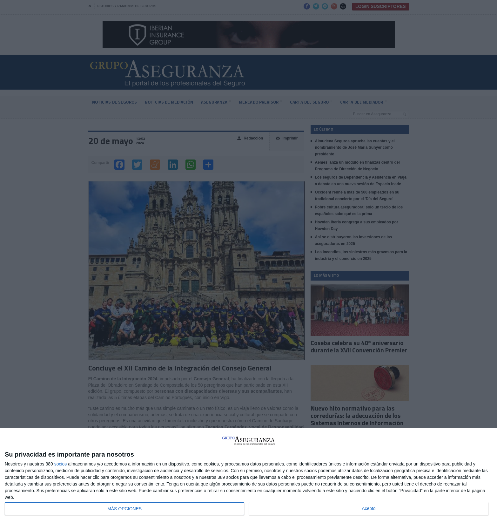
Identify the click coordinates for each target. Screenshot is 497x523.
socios (60, 464)
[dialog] (248, 475)
